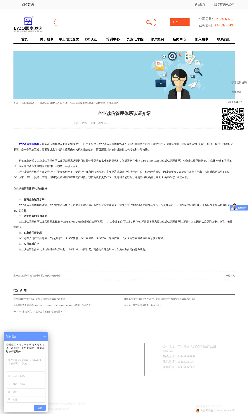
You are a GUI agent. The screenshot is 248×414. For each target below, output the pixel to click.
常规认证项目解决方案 (51, 102)
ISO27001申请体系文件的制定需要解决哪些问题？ (37, 311)
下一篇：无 (229, 275)
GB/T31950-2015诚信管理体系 (79, 102)
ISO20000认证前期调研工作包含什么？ (143, 305)
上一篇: (38, 275)
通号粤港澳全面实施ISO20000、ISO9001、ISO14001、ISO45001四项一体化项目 (52, 305)
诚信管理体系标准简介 (107, 102)
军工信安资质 (27, 102)
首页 (15, 102)
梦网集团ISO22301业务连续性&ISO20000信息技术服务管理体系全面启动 (159, 299)
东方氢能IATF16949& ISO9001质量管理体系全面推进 (39, 299)
